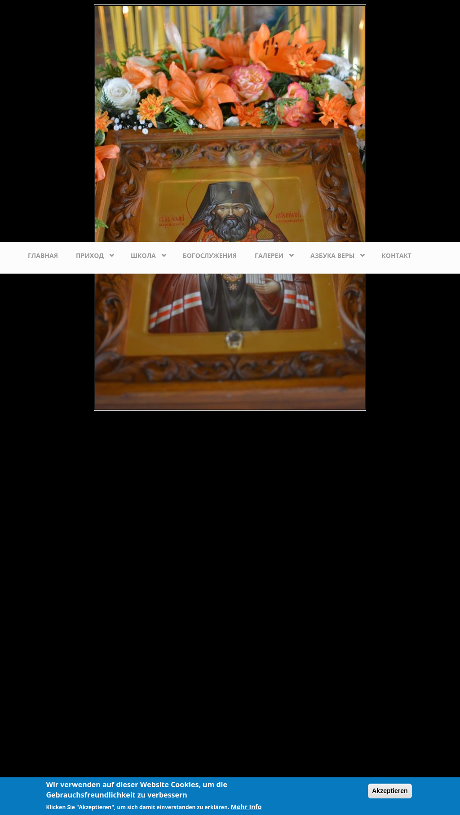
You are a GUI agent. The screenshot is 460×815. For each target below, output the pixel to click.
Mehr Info (246, 806)
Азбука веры (334, 253)
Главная (43, 255)
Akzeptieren (389, 790)
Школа (145, 253)
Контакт (396, 255)
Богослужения (210, 255)
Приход (92, 253)
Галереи (271, 253)
